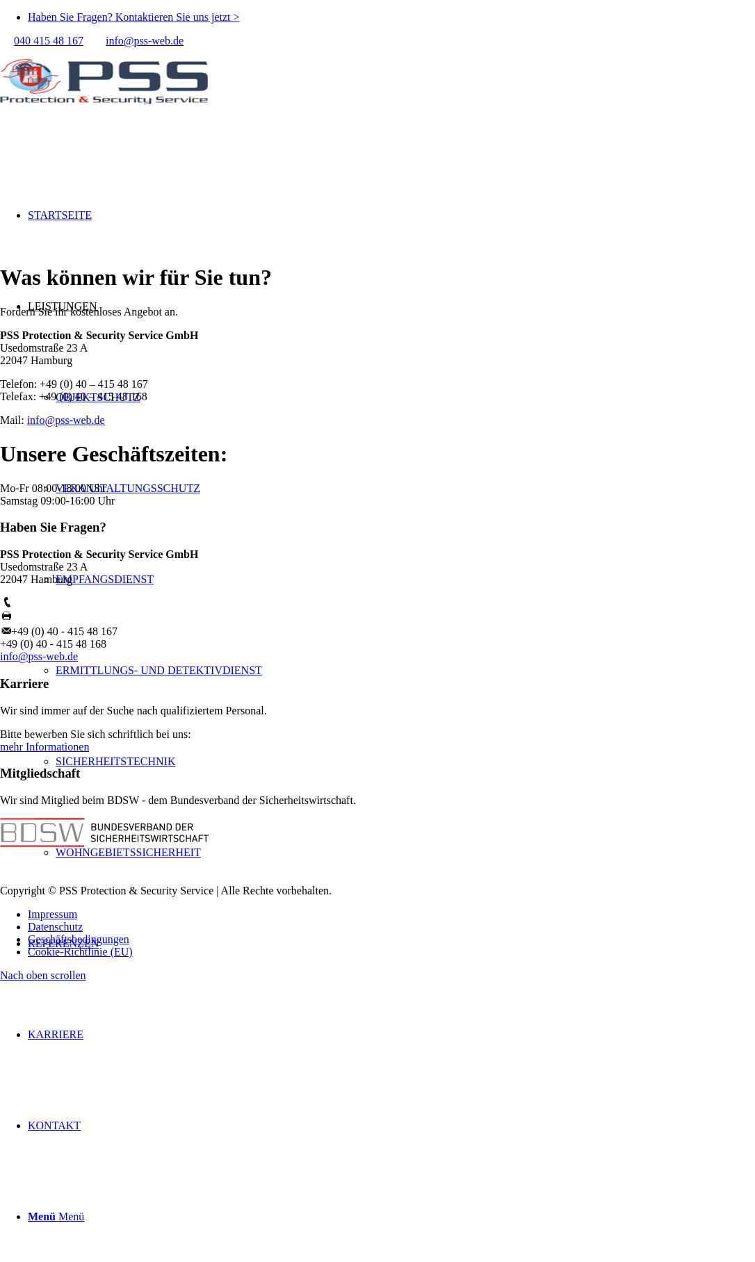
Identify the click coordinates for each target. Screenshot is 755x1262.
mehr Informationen (44, 747)
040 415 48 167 (48, 41)
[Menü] (56, 1216)
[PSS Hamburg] (104, 113)
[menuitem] (391, 17)
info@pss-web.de (145, 41)
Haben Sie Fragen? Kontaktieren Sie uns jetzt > (134, 17)
